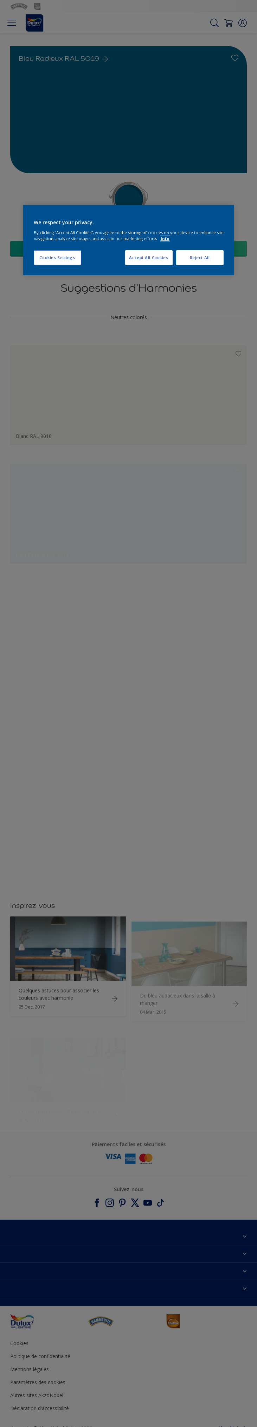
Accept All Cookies (148, 257)
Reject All (200, 257)
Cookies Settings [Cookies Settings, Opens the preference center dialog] (57, 257)
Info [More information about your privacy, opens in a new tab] (165, 238)
